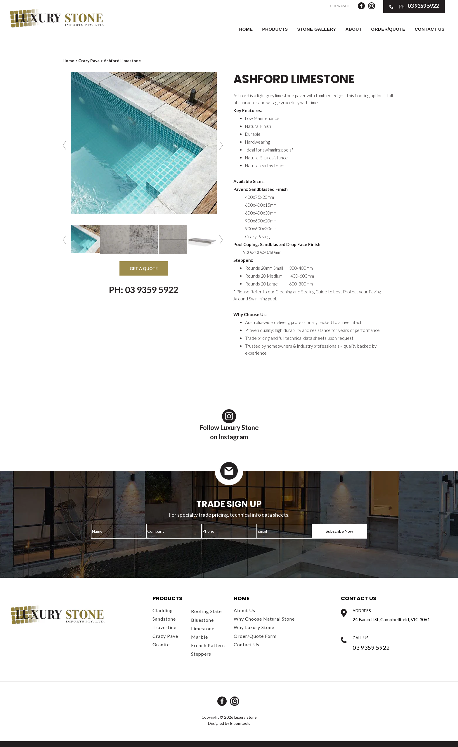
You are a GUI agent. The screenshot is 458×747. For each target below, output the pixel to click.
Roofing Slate (206, 611)
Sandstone (164, 618)
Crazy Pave (89, 60)
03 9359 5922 (414, 6)
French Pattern (208, 645)
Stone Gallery (316, 29)
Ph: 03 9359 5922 (143, 289)
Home (246, 29)
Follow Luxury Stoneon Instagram (229, 425)
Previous (65, 145)
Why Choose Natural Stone (264, 618)
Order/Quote (388, 29)
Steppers (201, 654)
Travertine (164, 627)
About (354, 29)
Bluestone (202, 620)
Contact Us (430, 29)
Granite (161, 644)
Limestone (202, 628)
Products (275, 29)
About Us (244, 610)
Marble (199, 637)
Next (222, 145)
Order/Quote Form (255, 636)
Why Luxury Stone (254, 627)
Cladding (162, 610)
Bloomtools (240, 723)
